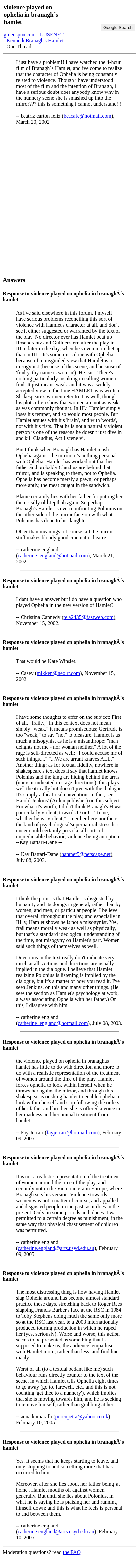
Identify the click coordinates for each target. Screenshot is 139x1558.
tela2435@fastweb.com (89, 617)
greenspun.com (20, 34)
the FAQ (72, 1552)
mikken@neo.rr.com (58, 673)
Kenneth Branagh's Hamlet (35, 40)
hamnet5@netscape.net (85, 854)
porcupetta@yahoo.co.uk (81, 1416)
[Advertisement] (69, 200)
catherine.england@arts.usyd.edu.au (56, 1248)
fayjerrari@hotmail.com (72, 1132)
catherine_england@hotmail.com (53, 555)
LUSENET (52, 34)
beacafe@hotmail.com (87, 116)
